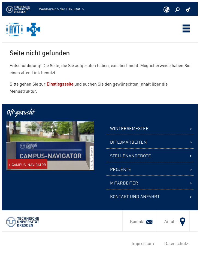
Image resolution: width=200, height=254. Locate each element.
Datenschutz (175, 243)
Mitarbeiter (124, 183)
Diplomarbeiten (128, 142)
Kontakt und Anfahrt (135, 196)
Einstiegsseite (60, 84)
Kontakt (140, 221)
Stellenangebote (130, 155)
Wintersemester (129, 128)
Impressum (141, 243)
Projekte (120, 169)
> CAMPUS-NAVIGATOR (27, 164)
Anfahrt (173, 221)
